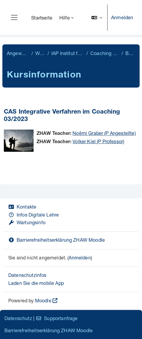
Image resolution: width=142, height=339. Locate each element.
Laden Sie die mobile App (36, 283)
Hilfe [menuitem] (64, 17)
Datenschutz (18, 318)
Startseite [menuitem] (41, 17)
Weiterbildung (40, 53)
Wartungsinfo (26, 222)
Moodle (43, 300)
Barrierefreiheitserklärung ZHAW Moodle (56, 240)
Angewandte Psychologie (18, 53)
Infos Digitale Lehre (33, 214)
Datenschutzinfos (27, 275)
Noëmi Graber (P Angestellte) (103, 133)
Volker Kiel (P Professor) (98, 141)
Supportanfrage (57, 318)
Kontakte (22, 206)
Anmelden (122, 17)
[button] (97, 17)
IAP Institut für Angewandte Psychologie (67, 53)
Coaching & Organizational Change (104, 53)
